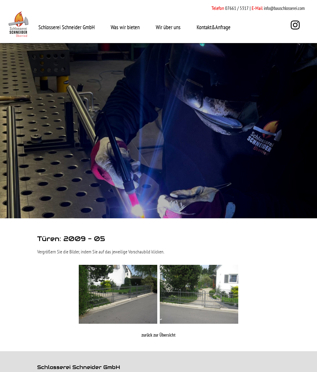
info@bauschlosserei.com (284, 8)
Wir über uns (168, 27)
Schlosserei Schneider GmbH (66, 27)
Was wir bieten (125, 27)
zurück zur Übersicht (158, 335)
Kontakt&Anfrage (214, 27)
